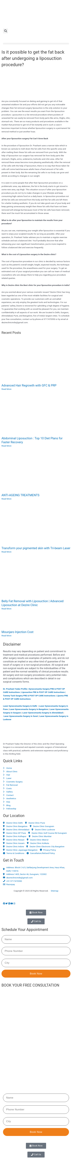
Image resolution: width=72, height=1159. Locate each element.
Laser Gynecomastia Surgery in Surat (20, 716)
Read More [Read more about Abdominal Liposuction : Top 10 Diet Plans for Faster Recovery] (6, 446)
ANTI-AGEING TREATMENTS (20, 495)
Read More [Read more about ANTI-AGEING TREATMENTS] (6, 499)
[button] (5, 30)
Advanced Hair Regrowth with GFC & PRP (29, 385)
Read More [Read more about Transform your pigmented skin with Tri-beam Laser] (6, 552)
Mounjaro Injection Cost (17, 632)
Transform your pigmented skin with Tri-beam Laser (36, 548)
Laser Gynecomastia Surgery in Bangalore (28, 709)
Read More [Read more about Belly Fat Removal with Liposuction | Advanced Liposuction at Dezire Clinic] (6, 608)
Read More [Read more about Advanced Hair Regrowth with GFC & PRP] (6, 389)
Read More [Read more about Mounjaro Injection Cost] (6, 635)
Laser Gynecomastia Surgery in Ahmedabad (42, 712)
